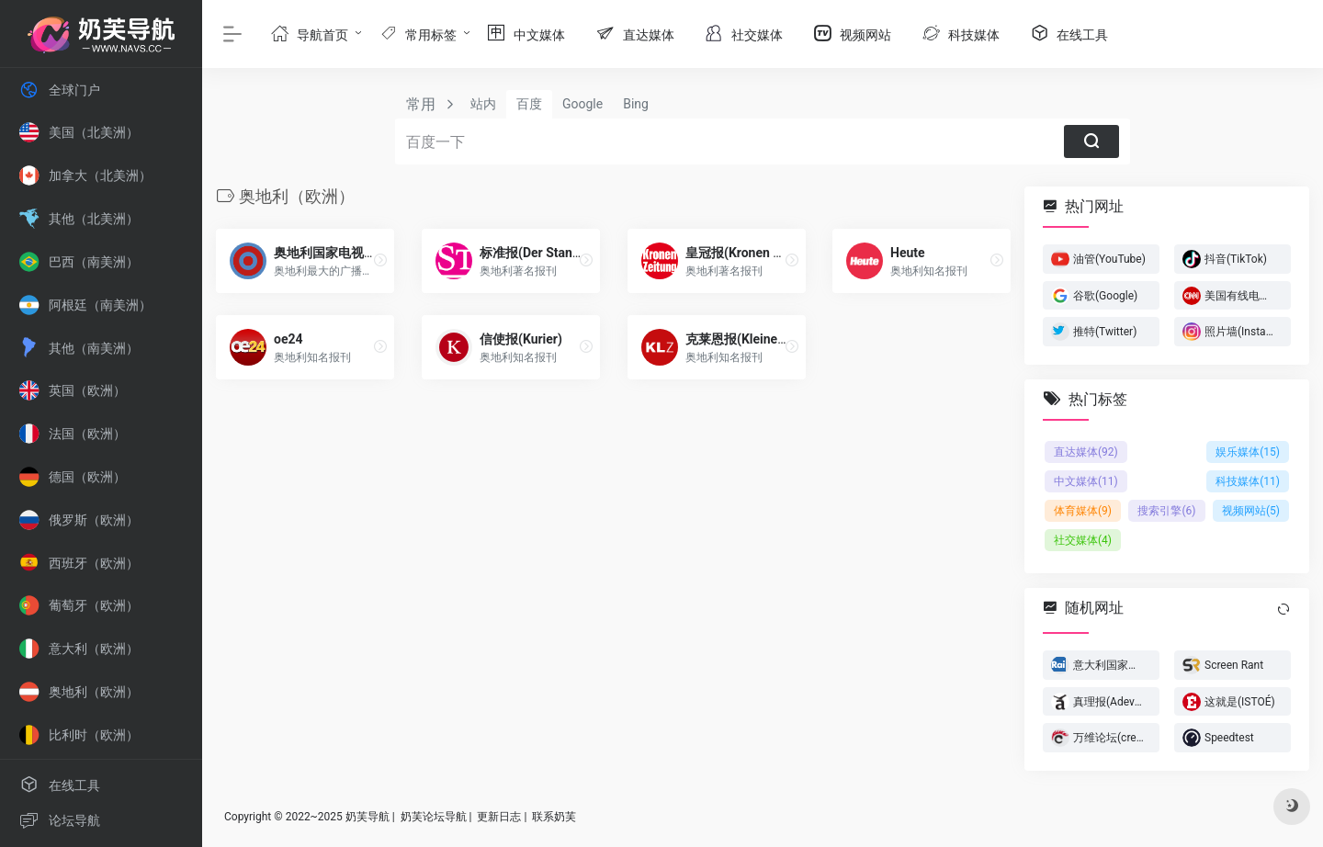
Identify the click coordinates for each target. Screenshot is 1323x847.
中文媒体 (1086, 481)
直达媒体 (1086, 452)
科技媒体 (1248, 481)
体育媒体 (1083, 510)
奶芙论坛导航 (434, 816)
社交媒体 (1083, 540)
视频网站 (1251, 510)
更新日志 (499, 816)
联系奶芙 (554, 816)
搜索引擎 (1166, 510)
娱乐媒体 (1248, 452)
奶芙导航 (367, 816)
